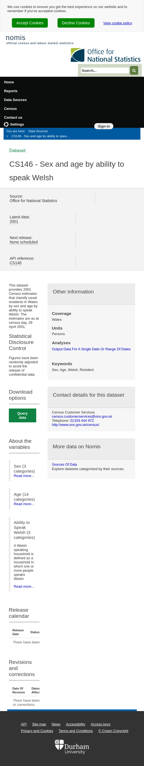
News (56, 724)
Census (10, 109)
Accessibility (75, 724)
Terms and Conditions (76, 731)
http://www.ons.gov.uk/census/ (75, 425)
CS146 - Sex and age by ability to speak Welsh (42, 136)
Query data (22, 415)
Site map (39, 724)
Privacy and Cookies (37, 731)
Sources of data (64, 465)
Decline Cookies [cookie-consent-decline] (76, 23)
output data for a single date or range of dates (91, 349)
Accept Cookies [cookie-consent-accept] (29, 23)
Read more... (24, 476)
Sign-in (104, 126)
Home (9, 82)
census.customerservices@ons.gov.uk (82, 416)
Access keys (100, 724)
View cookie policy (117, 23)
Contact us (13, 117)
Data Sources (15, 100)
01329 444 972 (82, 420)
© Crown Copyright (113, 731)
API (24, 724)
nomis (15, 37)
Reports (10, 91)
